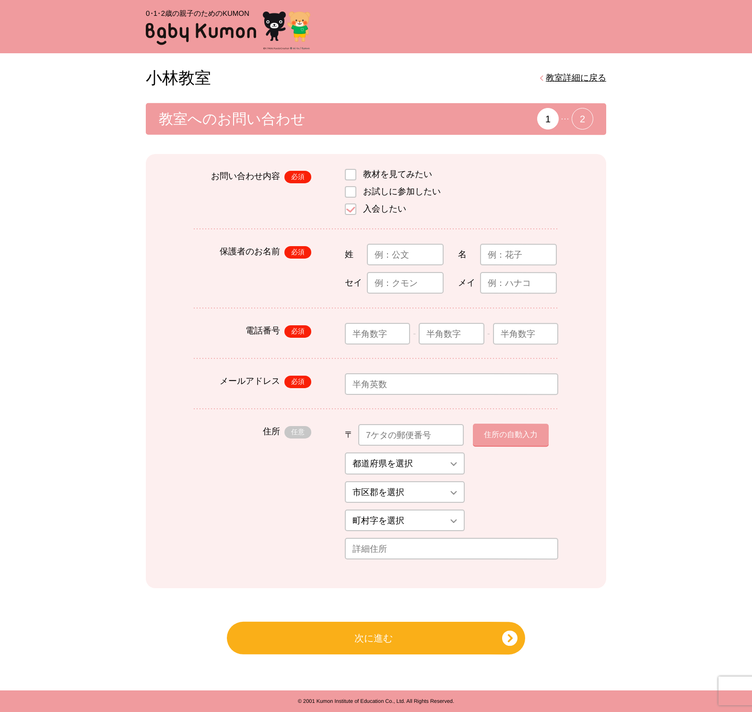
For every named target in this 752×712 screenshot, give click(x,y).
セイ (353, 282)
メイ (466, 282)
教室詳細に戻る (576, 78)
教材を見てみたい (397, 174)
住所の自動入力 (511, 434)
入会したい (384, 209)
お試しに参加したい (402, 191)
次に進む (373, 638)
